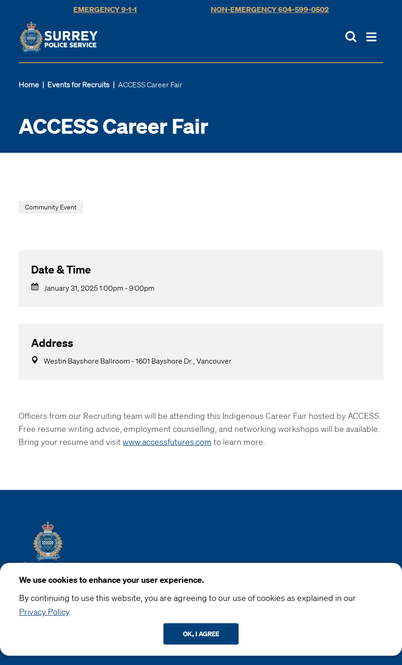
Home (29, 84)
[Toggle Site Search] (351, 36)
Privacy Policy (44, 611)
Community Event (51, 207)
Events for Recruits (78, 84)
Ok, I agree (201, 633)
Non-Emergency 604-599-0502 (270, 9)
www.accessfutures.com (167, 442)
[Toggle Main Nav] (371, 37)
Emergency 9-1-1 (105, 9)
